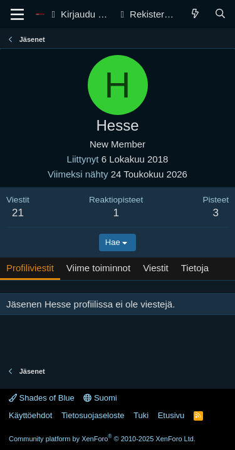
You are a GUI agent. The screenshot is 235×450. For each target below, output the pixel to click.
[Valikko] (17, 14)
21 (18, 213)
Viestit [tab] (156, 267)
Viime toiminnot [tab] (98, 267)
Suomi (100, 397)
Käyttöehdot (30, 415)
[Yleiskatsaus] (195, 14)
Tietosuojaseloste (93, 415)
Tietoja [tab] (195, 267)
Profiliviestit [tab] (30, 267)
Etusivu (171, 415)
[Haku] (220, 14)
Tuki (141, 415)
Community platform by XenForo (102, 438)
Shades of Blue (42, 397)
